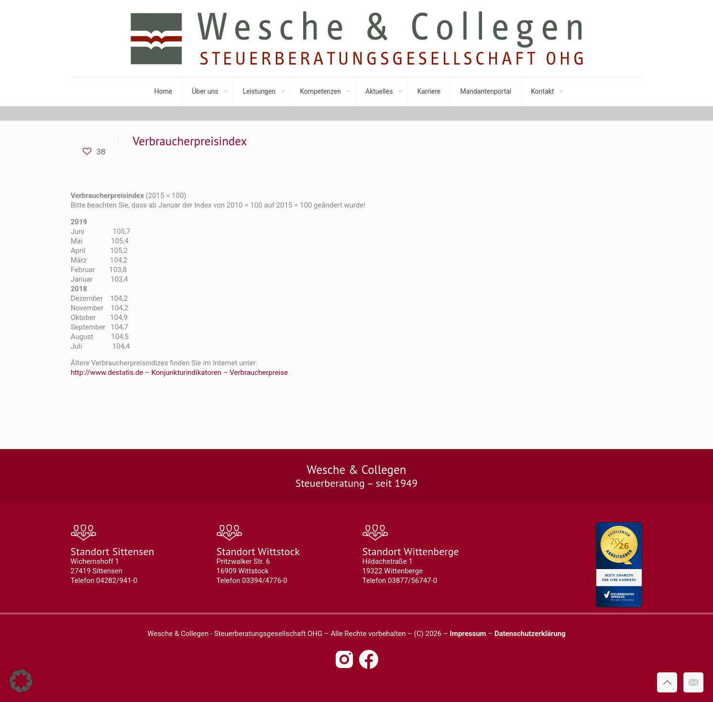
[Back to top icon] (667, 682)
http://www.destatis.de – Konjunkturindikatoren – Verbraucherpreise (179, 372)
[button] (21, 681)
